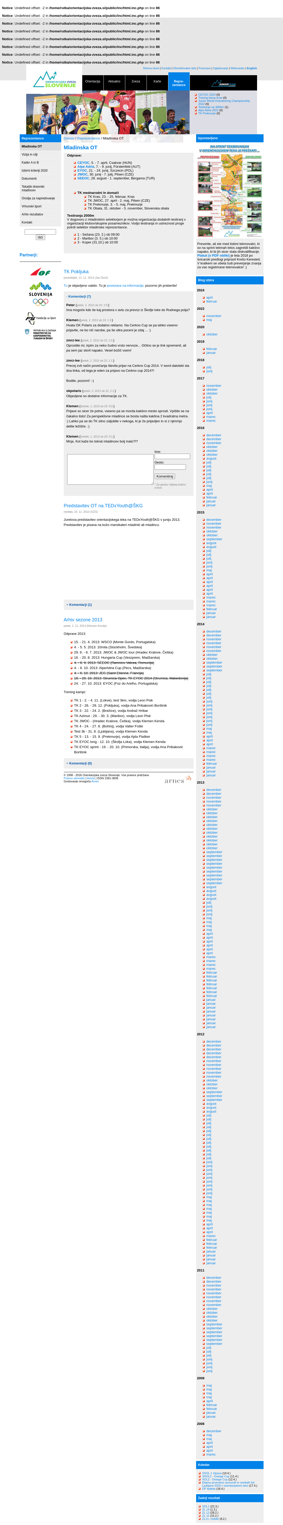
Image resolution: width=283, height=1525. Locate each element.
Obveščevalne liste (184, 68)
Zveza (136, 82)
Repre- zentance (179, 84)
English (252, 68)
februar (211, 301)
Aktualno (114, 82)
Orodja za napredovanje (38, 198)
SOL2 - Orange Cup (215, 1479)
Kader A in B (30, 162)
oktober (212, 334)
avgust (211, 458)
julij (208, 367)
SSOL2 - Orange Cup (216, 1476)
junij (209, 371)
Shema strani (151, 68)
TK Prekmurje (207, 113)
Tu (66, 285)
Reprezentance (33, 138)
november (214, 316)
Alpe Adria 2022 (208, 110)
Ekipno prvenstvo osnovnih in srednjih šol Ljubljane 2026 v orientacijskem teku (228, 1484)
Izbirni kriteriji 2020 (35, 170)
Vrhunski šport (32, 206)
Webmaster (238, 68)
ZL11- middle (210, 1518)
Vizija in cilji (30, 154)
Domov (69, 138)
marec (211, 417)
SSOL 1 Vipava (212, 1473)
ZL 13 (206, 1512)
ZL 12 (206, 1515)
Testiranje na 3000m (211, 107)
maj (209, 320)
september (214, 539)
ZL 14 (206, 1509)
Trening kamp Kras (210, 97)
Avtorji (91, 778)
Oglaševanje (220, 68)
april (209, 297)
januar (211, 353)
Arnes (95, 781)
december (214, 435)
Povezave (205, 68)
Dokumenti (29, 178)
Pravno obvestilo (74, 778)
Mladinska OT (32, 146)
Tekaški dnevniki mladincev (33, 188)
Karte (157, 82)
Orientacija (92, 82)
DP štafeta (209, 1488)
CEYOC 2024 (207, 94)
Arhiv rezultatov (32, 214)
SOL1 (206, 1506)
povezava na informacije (125, 285)
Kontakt (166, 68)
